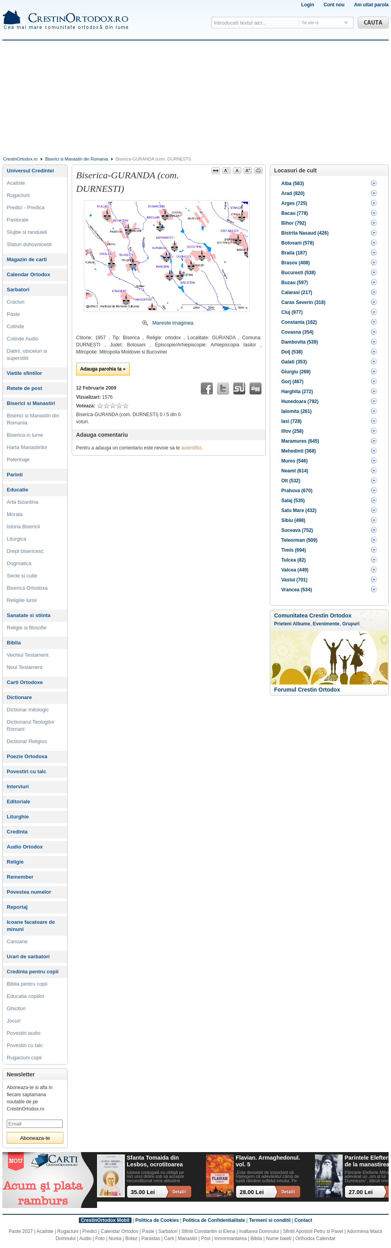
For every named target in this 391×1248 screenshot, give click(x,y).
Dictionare (19, 697)
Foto (100, 1238)
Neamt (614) (294, 471)
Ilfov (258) (292, 431)
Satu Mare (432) (299, 510)
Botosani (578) (297, 243)
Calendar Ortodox (28, 274)
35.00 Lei (143, 1192)
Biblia (14, 643)
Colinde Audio (22, 339)
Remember (20, 877)
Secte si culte (22, 576)
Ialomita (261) (296, 411)
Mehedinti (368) (298, 451)
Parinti (15, 475)
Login (307, 5)
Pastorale (18, 220)
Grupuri (351, 624)
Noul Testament (24, 667)
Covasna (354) (297, 332)
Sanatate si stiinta (29, 615)
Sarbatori (18, 289)
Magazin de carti (27, 259)
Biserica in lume (25, 435)
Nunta (115, 1238)
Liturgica (16, 539)
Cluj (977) (292, 312)
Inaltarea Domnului (259, 1231)
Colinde (15, 326)
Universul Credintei (30, 171)
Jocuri (14, 1021)
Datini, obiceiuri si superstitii (27, 354)
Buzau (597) (294, 282)
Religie (15, 862)
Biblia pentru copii (27, 984)
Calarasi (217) (296, 292)
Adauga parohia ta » (103, 369)
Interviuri (18, 786)
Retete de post (24, 388)
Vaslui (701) (294, 580)
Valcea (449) (295, 570)
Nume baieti (279, 1238)
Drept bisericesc (25, 551)
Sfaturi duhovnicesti (29, 244)
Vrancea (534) (296, 589)
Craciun (16, 302)
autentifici (191, 448)
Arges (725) (294, 203)
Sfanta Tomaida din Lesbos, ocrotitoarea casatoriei (155, 1161)
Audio (85, 1238)
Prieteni (283, 624)
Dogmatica (19, 563)
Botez (131, 1238)
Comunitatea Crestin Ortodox (312, 615)
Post (205, 1238)
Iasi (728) (291, 421)
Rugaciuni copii (24, 1058)
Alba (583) (292, 183)
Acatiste (16, 183)
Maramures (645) (300, 441)
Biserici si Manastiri (31, 403)
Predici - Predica (25, 207)
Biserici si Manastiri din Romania (76, 159)
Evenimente (326, 624)
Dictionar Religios (27, 741)
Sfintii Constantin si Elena (208, 1231)
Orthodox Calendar (315, 1238)
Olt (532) (290, 481)
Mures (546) (294, 461)
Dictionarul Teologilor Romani (30, 725)
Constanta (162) (299, 322)
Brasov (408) (295, 263)
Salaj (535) (293, 500)
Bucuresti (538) (298, 272)
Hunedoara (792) (300, 401)
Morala (15, 514)
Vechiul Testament (27, 655)
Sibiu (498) (293, 520)
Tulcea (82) (293, 560)
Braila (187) (294, 253)
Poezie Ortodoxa (27, 756)
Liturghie (18, 817)
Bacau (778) (294, 213)
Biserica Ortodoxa (27, 588)
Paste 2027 (21, 1231)
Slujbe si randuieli (27, 232)
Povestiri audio (23, 1033)
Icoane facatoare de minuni (31, 925)
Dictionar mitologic (28, 710)
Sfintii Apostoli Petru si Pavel (313, 1231)
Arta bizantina (22, 502)
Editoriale (18, 802)
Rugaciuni (18, 195)
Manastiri (187, 1238)
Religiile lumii (22, 600)
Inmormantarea (230, 1238)
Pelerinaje (18, 460)
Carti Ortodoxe (25, 682)
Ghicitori (16, 1008)
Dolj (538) (292, 352)
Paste (13, 314)
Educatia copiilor (25, 996)
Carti (169, 1238)
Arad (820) (293, 193)
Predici (89, 1231)
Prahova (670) (297, 490)
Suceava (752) (297, 530)
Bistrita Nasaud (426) (304, 233)
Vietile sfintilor (24, 373)
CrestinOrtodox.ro (20, 159)
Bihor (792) (293, 223)
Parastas (150, 1238)
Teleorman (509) (299, 540)
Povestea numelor (29, 892)
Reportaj (17, 907)
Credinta (17, 832)
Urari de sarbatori (28, 956)
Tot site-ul (310, 23)
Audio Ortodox (25, 847)
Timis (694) (293, 550)
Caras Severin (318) (303, 302)
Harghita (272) (297, 391)
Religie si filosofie (26, 628)
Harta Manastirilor (27, 447)
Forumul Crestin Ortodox (307, 689)
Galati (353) (294, 362)
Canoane (17, 941)
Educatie (17, 490)
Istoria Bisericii (23, 526)
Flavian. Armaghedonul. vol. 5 (268, 1161)
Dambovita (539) (299, 342)
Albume (301, 624)
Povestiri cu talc (26, 771)
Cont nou (334, 5)
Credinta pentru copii (33, 972)
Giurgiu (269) (296, 372)
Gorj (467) (292, 381)
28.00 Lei (252, 1192)
